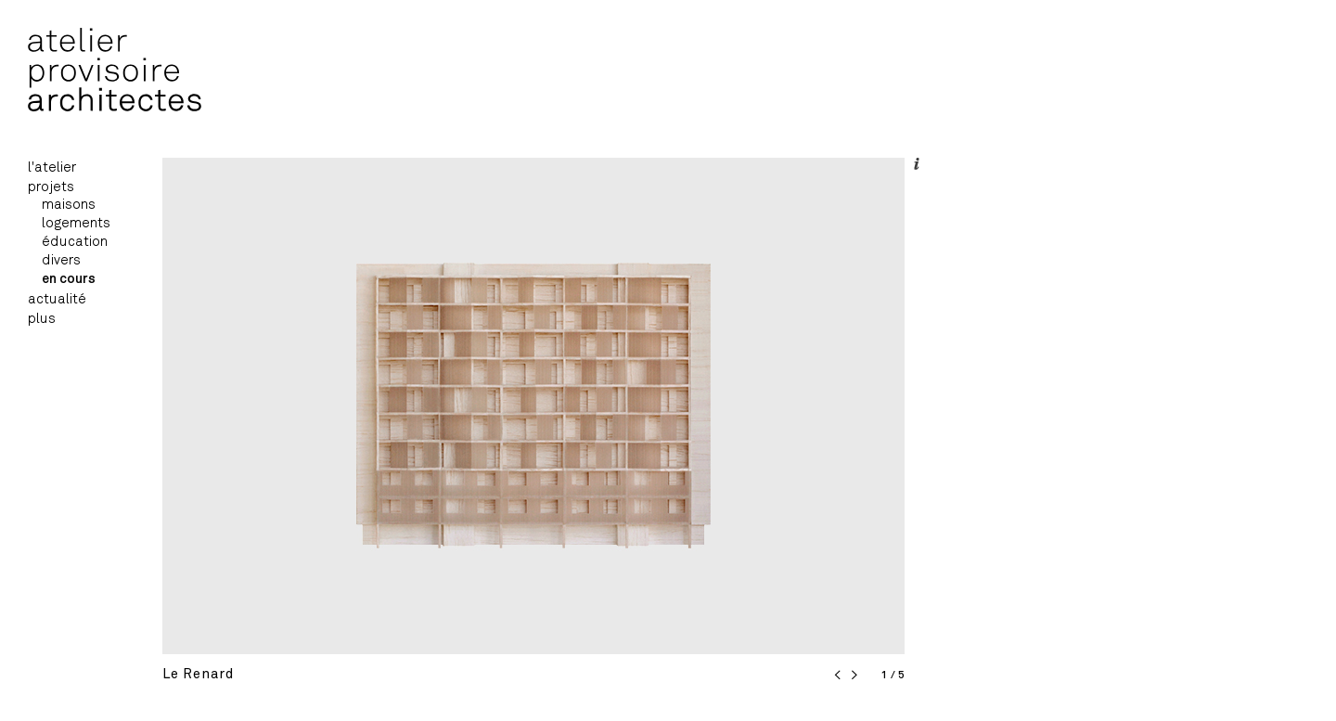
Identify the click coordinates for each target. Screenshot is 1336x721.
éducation (75, 242)
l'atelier (52, 167)
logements (76, 223)
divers (61, 260)
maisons (69, 205)
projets (51, 187)
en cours (69, 279)
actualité (57, 299)
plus (42, 319)
